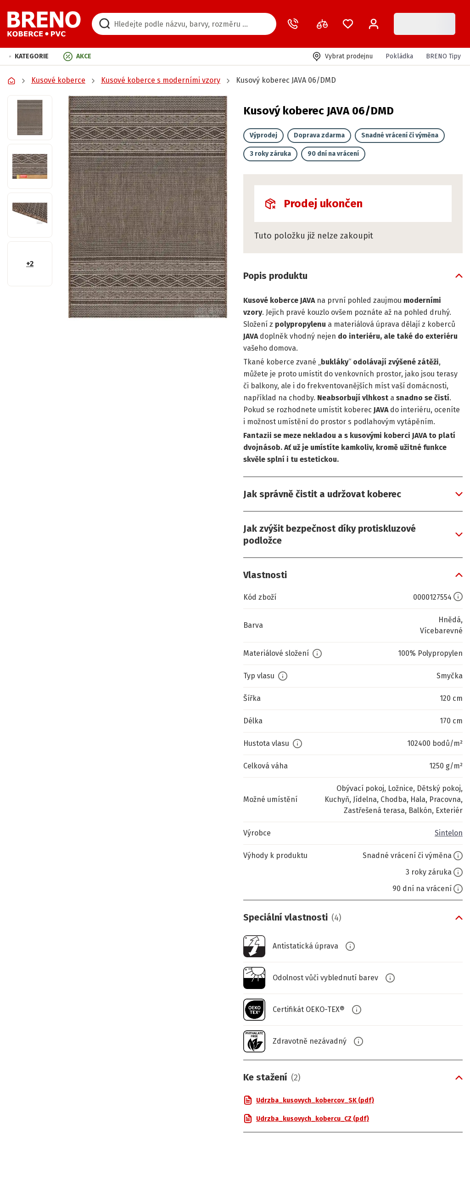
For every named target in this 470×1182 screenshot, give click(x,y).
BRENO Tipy (443, 56)
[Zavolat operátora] (294, 23)
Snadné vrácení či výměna (399, 135)
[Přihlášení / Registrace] (373, 24)
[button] (29, 56)
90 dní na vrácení (333, 154)
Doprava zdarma (319, 135)
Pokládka (399, 56)
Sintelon (449, 833)
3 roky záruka (270, 154)
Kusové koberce (58, 80)
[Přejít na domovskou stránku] (44, 24)
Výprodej (263, 135)
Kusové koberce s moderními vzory (160, 80)
